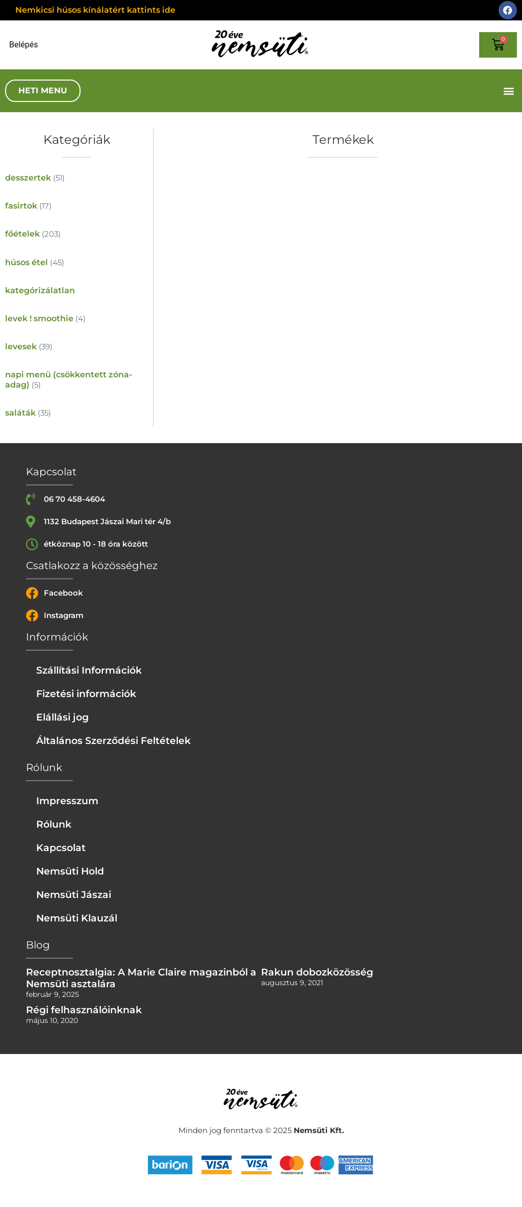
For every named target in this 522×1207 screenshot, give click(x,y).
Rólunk (53, 824)
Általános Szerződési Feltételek (113, 740)
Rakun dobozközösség (317, 972)
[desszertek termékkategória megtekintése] (76, 178)
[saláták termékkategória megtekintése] (76, 413)
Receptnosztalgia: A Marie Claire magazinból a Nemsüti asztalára (141, 978)
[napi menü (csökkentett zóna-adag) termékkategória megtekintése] (76, 379)
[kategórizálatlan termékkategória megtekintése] (76, 290)
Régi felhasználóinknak (84, 1010)
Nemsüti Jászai (73, 894)
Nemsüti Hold (70, 871)
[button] (508, 91)
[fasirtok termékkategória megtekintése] (76, 206)
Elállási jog (62, 717)
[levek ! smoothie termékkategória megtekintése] (76, 318)
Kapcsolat (61, 847)
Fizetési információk (86, 693)
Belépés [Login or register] (23, 45)
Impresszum (67, 800)
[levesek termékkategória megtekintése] (76, 346)
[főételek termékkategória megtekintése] (76, 234)
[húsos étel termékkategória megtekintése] (76, 262)
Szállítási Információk (89, 670)
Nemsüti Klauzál (76, 918)
